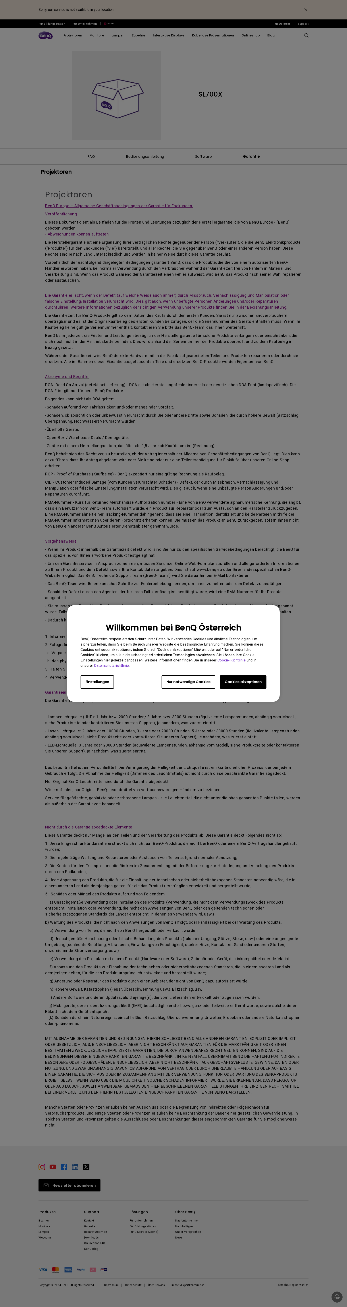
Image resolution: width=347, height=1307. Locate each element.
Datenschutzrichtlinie (111, 665)
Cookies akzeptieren (243, 681)
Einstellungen (97, 681)
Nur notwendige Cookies (188, 681)
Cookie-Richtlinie (232, 660)
